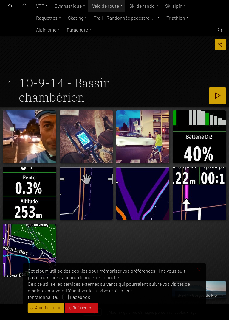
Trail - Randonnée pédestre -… (125, 18)
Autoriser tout (47, 307)
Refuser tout (83, 307)
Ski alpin (173, 6)
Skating (75, 18)
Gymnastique (68, 6)
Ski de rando (142, 6)
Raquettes (47, 18)
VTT (40, 6)
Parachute (77, 29)
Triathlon (175, 18)
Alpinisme (46, 29)
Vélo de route (105, 6)
